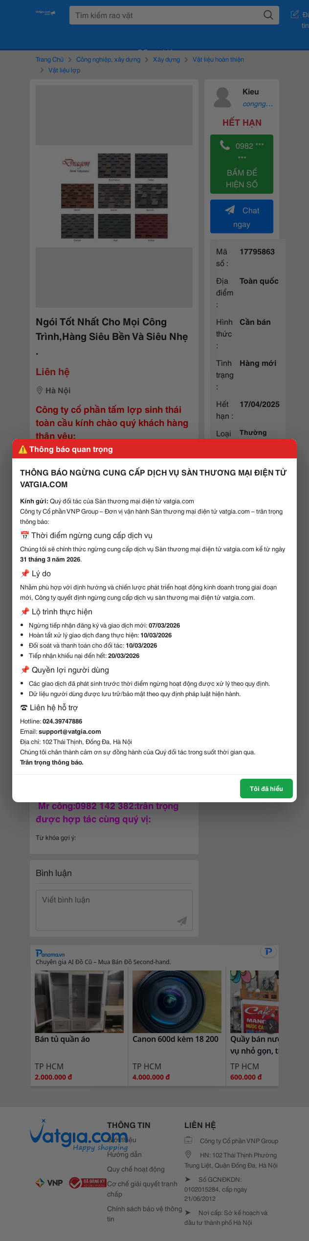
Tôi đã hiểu (266, 788)
